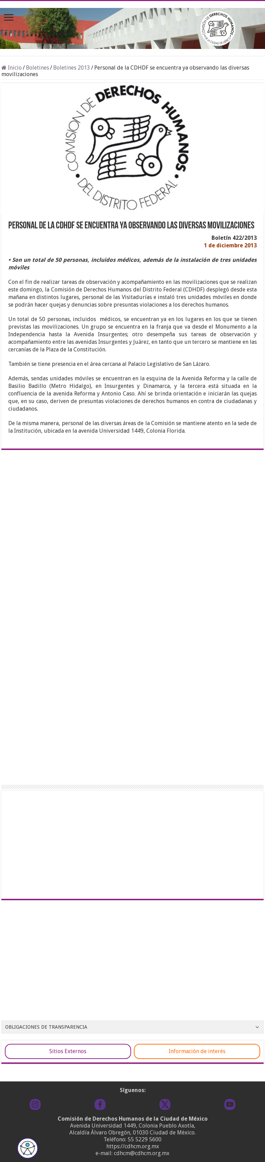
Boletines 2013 (71, 67)
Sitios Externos (67, 1051)
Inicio (11, 67)
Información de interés (197, 1051)
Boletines (37, 67)
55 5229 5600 (144, 1139)
